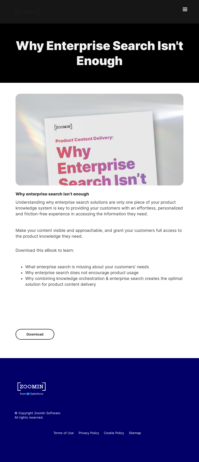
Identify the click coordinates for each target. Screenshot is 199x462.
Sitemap (135, 433)
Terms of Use (63, 433)
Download (34, 334)
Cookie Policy (114, 433)
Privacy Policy (89, 433)
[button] (185, 9)
